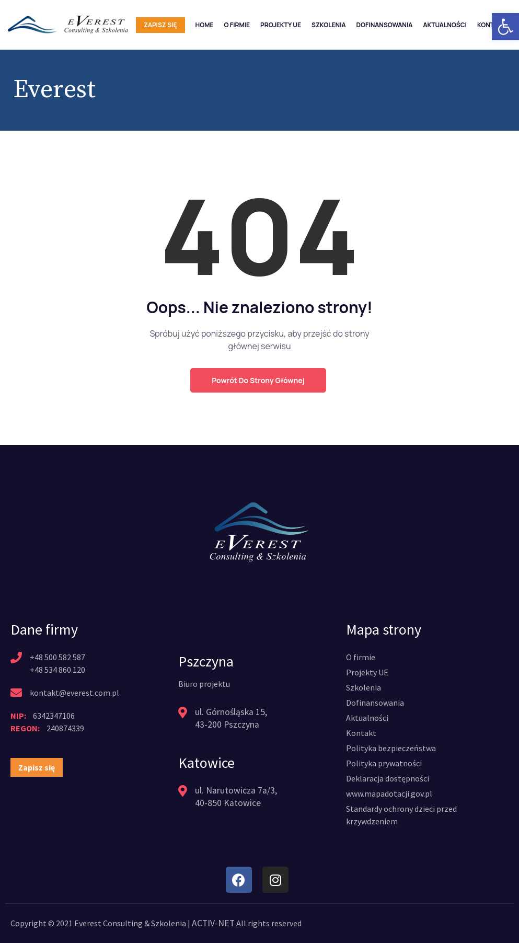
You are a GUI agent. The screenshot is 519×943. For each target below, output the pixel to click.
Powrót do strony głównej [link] (258, 380)
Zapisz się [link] (160, 24)
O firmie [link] (237, 24)
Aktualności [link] (445, 24)
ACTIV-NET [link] (212, 923)
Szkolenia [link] (329, 24)
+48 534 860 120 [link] (57, 669)
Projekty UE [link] (280, 24)
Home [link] (204, 24)
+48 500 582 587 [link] (57, 657)
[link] (505, 26)
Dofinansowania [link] (384, 24)
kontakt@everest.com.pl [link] (74, 692)
